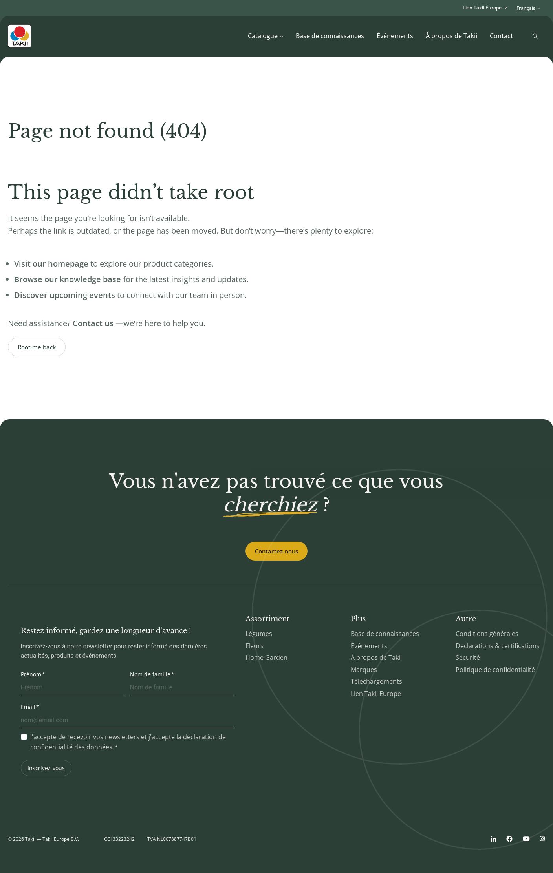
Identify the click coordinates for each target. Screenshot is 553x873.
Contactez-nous (276, 551)
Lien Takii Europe (376, 693)
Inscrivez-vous (46, 768)
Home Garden (266, 657)
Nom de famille (150, 674)
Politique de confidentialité (495, 669)
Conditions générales (487, 633)
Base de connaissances (330, 35)
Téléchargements (376, 681)
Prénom (31, 674)
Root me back (37, 347)
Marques (364, 669)
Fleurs (254, 645)
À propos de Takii (451, 35)
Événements (395, 35)
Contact (501, 35)
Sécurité (468, 657)
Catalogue (266, 35)
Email (28, 706)
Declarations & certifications (498, 645)
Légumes (258, 633)
